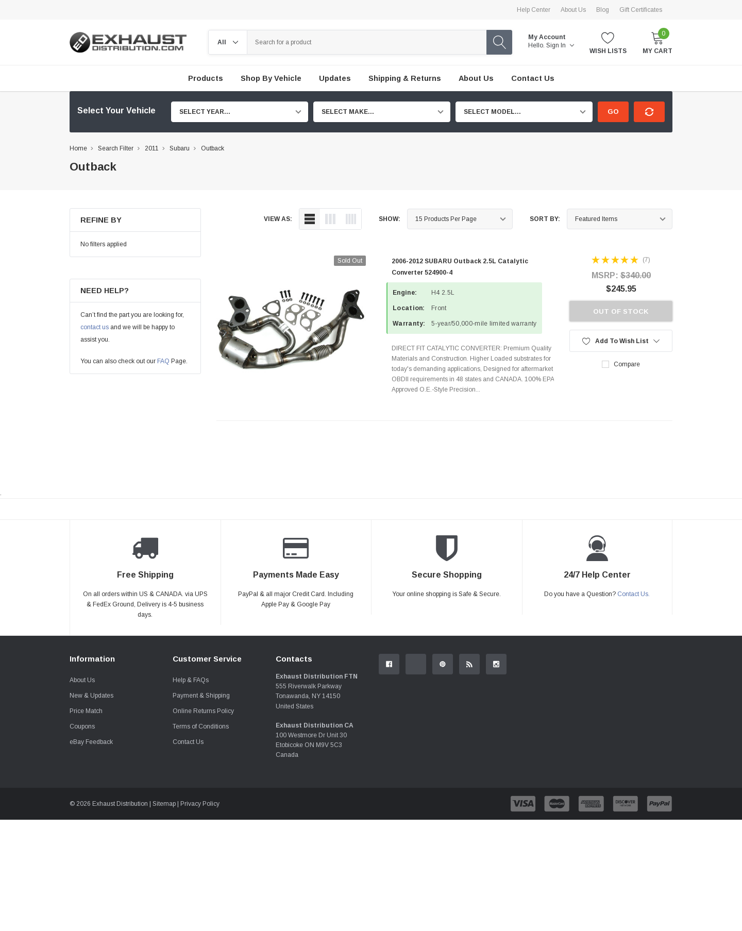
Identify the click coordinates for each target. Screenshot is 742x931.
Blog (602, 9)
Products (205, 78)
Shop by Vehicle (271, 78)
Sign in (560, 45)
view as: (278, 219)
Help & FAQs (191, 680)
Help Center (533, 9)
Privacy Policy (200, 803)
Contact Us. (633, 594)
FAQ (163, 361)
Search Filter (115, 148)
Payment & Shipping (201, 695)
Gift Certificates (640, 9)
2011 (152, 148)
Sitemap (164, 803)
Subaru (180, 148)
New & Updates (91, 695)
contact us (94, 327)
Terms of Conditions (201, 726)
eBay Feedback (91, 742)
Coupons (82, 726)
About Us (573, 9)
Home (78, 148)
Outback (212, 148)
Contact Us (188, 742)
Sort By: (545, 219)
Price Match (86, 711)
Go (613, 111)
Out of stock (621, 311)
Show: (389, 219)
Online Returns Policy (203, 711)
